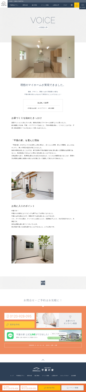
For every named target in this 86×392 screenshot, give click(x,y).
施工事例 (34, 5)
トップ (8, 377)
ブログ (65, 5)
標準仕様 (25, 5)
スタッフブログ (67, 377)
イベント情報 (45, 5)
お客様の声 (56, 5)
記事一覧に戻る (43, 289)
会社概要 (77, 377)
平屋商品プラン (14, 5)
